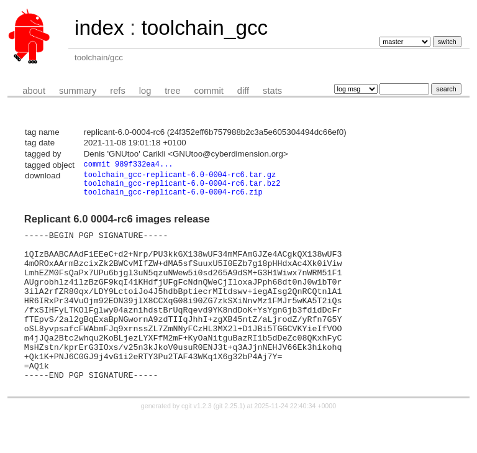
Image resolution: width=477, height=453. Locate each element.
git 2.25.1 (229, 442)
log (145, 91)
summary (77, 91)
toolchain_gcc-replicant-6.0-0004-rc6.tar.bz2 (182, 188)
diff (243, 91)
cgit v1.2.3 (196, 442)
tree (172, 91)
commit (209, 91)
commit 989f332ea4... (128, 165)
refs (117, 91)
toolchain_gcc (204, 27)
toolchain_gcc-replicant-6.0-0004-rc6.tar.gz (180, 177)
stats (272, 91)
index (99, 27)
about (33, 91)
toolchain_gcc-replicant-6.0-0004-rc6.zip (173, 198)
